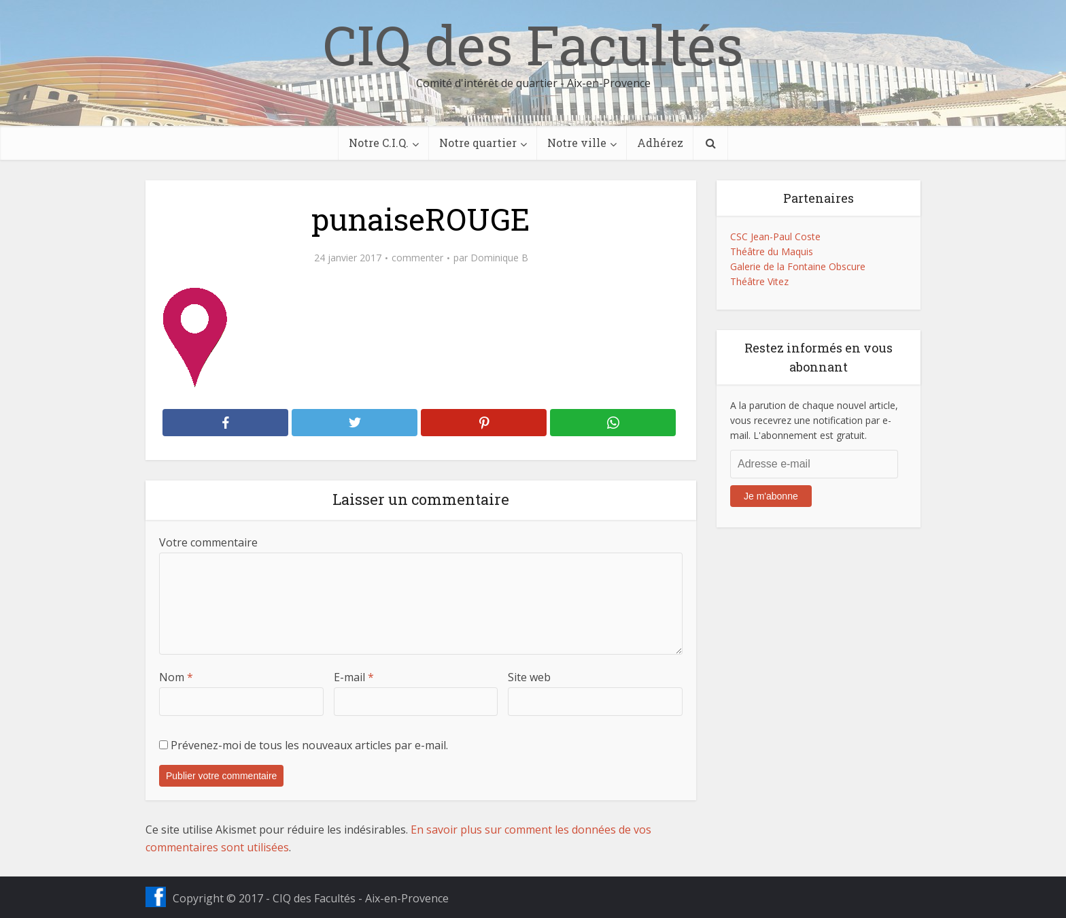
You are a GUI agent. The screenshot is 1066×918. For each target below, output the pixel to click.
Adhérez (660, 142)
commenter (417, 258)
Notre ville (576, 142)
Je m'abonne (771, 496)
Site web (529, 677)
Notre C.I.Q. (379, 142)
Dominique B (499, 258)
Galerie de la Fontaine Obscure (797, 266)
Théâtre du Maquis (771, 251)
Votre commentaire (208, 542)
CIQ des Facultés (533, 44)
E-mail (354, 677)
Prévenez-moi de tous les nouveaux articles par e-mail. (309, 745)
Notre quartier (478, 142)
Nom (176, 677)
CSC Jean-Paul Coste (775, 236)
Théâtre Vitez (759, 281)
